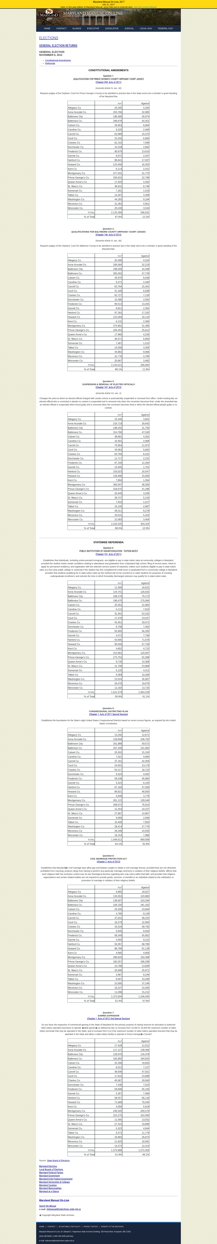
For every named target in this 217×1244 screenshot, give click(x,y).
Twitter (169, 17)
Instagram (175, 17)
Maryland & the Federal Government (55, 1179)
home (47, 28)
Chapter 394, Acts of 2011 (108, 82)
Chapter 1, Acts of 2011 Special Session (108, 714)
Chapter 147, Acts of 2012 (108, 387)
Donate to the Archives (112, 1226)
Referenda (50, 63)
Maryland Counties (48, 1185)
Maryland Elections (48, 1166)
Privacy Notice (91, 1226)
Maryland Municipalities (50, 1188)
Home (41, 1226)
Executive (93, 28)
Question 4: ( (108, 551)
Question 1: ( (108, 79)
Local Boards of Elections (51, 1169)
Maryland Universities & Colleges (54, 1182)
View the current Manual (145, 7)
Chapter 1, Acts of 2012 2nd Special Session (108, 1018)
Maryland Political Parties (51, 1172)
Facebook (164, 17)
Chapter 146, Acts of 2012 (108, 234)
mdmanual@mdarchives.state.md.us (64, 1209)
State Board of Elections (58, 1160)
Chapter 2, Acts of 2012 (108, 861)
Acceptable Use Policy (69, 1226)
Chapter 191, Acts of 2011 (108, 554)
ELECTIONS (48, 38)
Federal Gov (165, 28)
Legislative (111, 28)
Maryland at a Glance (49, 1191)
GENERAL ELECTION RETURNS (58, 45)
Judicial (129, 28)
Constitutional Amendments (58, 60)
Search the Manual (47, 1206)
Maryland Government (49, 1175)
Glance (76, 28)
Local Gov (146, 28)
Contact (61, 28)
